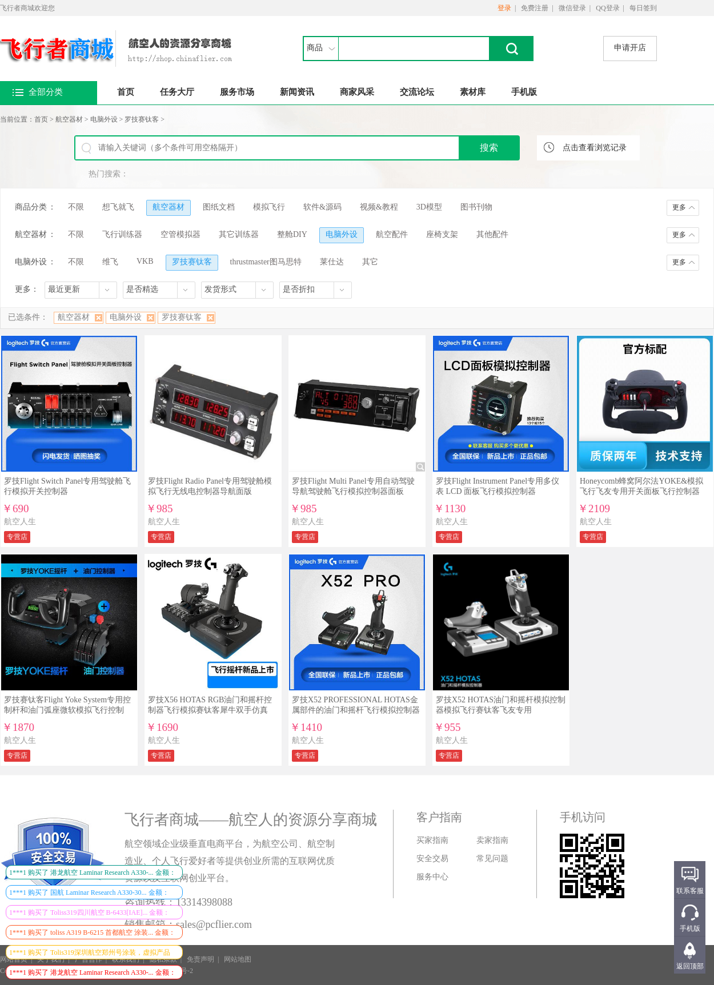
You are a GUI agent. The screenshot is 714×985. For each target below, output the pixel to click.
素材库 (473, 92)
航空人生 (20, 521)
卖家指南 (492, 840)
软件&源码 (322, 207)
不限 (76, 207)
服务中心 (432, 877)
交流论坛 (417, 92)
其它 (370, 262)
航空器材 (69, 119)
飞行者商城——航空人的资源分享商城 (251, 819)
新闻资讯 (297, 92)
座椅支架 (442, 234)
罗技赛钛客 (142, 119)
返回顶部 (690, 966)
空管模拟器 (180, 234)
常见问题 (492, 858)
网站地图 (237, 959)
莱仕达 (332, 262)
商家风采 (357, 92)
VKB (145, 261)
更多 (679, 207)
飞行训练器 (122, 234)
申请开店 (630, 47)
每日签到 (643, 8)
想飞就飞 (118, 207)
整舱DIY (292, 234)
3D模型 (429, 207)
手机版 (524, 92)
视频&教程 (379, 207)
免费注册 (534, 8)
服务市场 (237, 92)
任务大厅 (177, 92)
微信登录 (572, 8)
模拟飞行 (269, 207)
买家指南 (432, 840)
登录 (504, 8)
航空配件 (392, 234)
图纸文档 (219, 207)
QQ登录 (607, 8)
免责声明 (200, 959)
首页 (125, 92)
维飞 (110, 262)
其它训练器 (239, 234)
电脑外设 (104, 119)
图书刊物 (476, 207)
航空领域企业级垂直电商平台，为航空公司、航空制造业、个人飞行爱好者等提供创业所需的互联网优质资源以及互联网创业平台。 (230, 861)
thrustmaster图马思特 (266, 262)
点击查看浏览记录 (595, 147)
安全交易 (432, 858)
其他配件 (492, 234)
